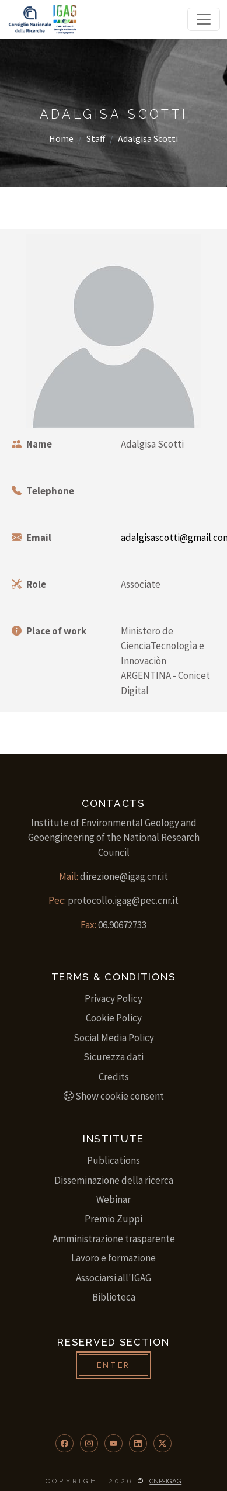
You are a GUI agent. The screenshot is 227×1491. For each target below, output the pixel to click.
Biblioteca (113, 1297)
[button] (64, 1443)
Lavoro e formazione (113, 1257)
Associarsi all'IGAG (113, 1277)
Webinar (113, 1199)
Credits (114, 1076)
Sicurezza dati (113, 1056)
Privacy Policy (113, 998)
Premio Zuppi (113, 1218)
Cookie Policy (114, 1017)
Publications (113, 1160)
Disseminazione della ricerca (113, 1180)
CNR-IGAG (165, 1481)
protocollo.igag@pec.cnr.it (123, 900)
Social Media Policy (114, 1037)
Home (61, 138)
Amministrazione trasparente (114, 1238)
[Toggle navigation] (203, 19)
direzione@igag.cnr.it (124, 876)
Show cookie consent (114, 1096)
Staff (95, 138)
